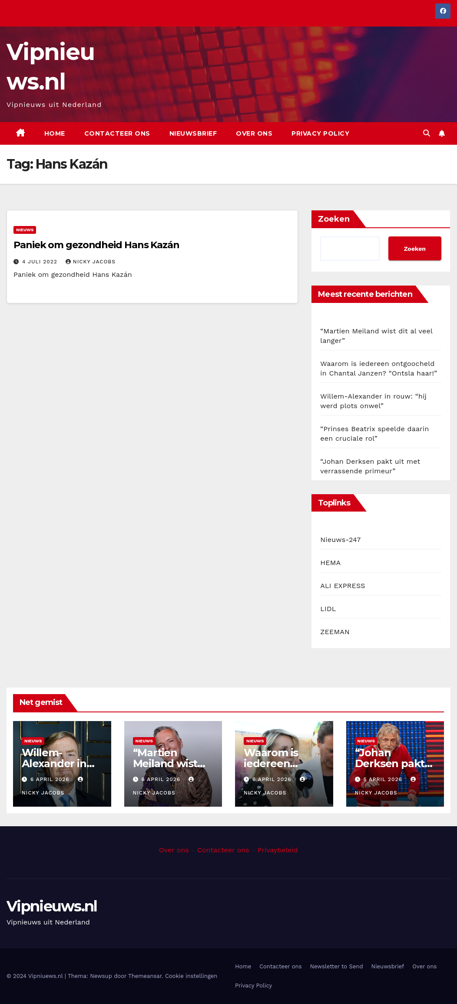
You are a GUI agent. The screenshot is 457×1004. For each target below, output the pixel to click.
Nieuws (24, 229)
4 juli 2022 (41, 262)
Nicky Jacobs (91, 262)
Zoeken (334, 219)
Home (54, 133)
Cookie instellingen (191, 976)
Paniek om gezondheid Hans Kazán (96, 245)
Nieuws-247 (340, 539)
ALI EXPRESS (342, 586)
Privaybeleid (278, 850)
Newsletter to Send (336, 966)
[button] (426, 133)
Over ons (254, 133)
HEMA (330, 563)
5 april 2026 (383, 779)
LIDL (328, 609)
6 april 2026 (51, 779)
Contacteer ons (117, 133)
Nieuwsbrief (193, 133)
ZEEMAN (335, 632)
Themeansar (145, 976)
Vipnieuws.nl (52, 906)
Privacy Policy (320, 133)
